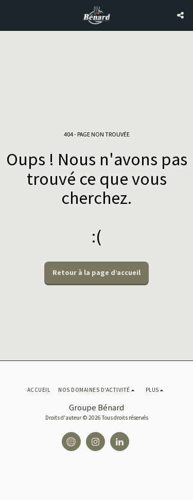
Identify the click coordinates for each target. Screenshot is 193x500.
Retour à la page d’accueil (96, 272)
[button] (11, 15)
